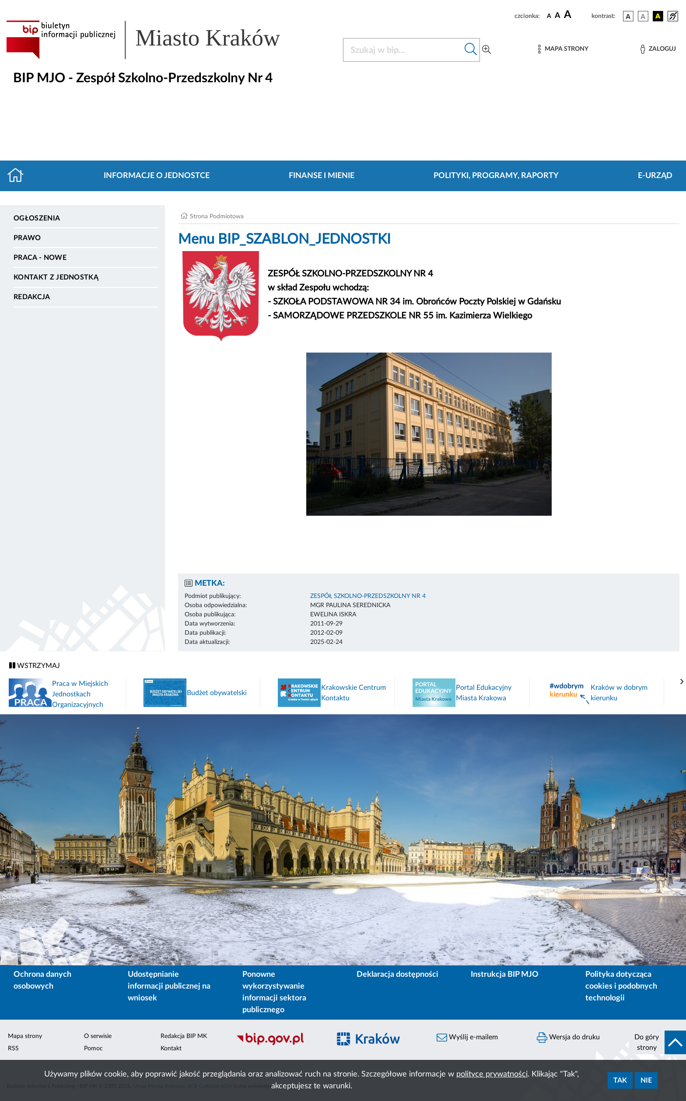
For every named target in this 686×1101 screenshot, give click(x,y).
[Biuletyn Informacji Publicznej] (278, 1044)
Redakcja (32, 297)
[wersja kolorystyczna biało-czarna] (643, 16)
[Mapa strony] (563, 49)
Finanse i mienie (321, 176)
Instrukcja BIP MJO (505, 975)
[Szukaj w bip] (471, 50)
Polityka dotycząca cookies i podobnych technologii (621, 986)
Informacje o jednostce (157, 176)
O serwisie (98, 1036)
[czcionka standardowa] (549, 15)
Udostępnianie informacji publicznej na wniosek (169, 986)
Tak (620, 1080)
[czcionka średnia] (557, 16)
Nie (646, 1080)
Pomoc (93, 1048)
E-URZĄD (655, 176)
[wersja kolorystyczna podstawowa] (628, 16)
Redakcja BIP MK (184, 1036)
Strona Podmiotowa (217, 216)
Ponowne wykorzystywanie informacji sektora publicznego (274, 992)
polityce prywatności (492, 1074)
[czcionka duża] (576, 15)
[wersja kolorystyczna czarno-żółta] (658, 16)
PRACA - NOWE (40, 257)
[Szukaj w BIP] (402, 50)
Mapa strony (25, 1036)
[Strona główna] (19, 176)
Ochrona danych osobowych (42, 980)
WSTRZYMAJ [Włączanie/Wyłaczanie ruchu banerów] (34, 665)
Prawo (27, 237)
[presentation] (682, 682)
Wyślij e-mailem (467, 1037)
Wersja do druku (568, 1037)
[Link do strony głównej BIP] (156, 40)
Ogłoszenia (37, 218)
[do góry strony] (657, 1042)
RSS (13, 1048)
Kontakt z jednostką (56, 277)
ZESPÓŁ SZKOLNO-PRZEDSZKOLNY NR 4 (368, 596)
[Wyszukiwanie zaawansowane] (486, 49)
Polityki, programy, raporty (496, 176)
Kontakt (171, 1048)
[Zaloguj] (658, 49)
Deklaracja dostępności (397, 975)
